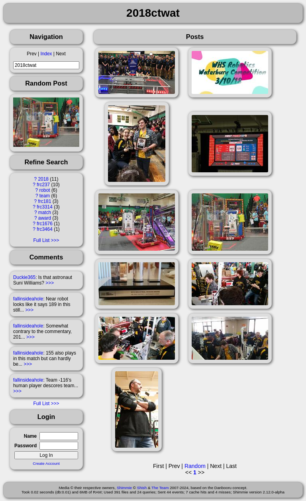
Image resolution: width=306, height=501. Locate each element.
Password (25, 445)
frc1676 (45, 223)
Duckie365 (24, 277)
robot (44, 190)
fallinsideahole (28, 299)
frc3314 (45, 207)
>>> (49, 283)
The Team (160, 487)
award (44, 218)
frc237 (43, 184)
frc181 (44, 201)
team (44, 196)
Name (30, 436)
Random (195, 466)
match (44, 212)
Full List (41, 240)
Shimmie (124, 487)
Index (46, 54)
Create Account (46, 463)
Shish (142, 487)
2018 (43, 179)
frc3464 (45, 229)
